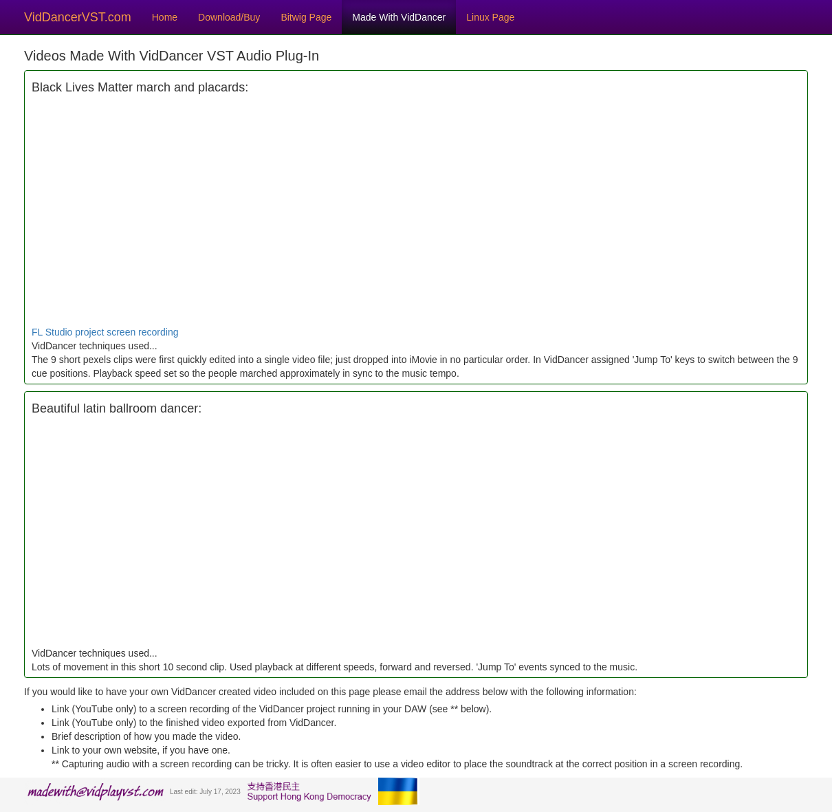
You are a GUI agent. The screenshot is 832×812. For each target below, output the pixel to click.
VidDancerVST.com (77, 17)
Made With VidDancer (399, 17)
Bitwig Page (306, 17)
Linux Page (490, 17)
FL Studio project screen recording (105, 332)
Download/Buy (229, 17)
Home (164, 17)
